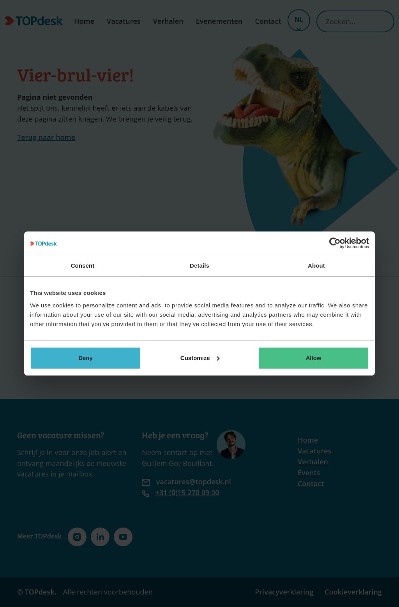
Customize (199, 358)
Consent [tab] (83, 265)
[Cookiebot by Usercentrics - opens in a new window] (335, 243)
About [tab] (316, 265)
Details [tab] (199, 265)
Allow (313, 358)
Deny (85, 358)
